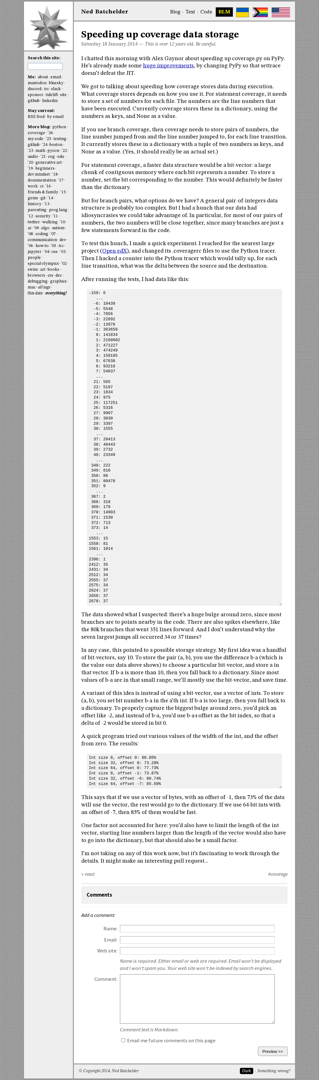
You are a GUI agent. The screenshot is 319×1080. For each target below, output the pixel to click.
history (34, 204)
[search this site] (45, 66)
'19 (30, 169)
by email (55, 117)
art (42, 270)
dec (58, 276)
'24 (44, 145)
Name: (110, 928)
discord (34, 89)
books (53, 270)
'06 (30, 246)
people (34, 258)
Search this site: (44, 58)
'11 (55, 216)
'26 (50, 133)
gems (33, 198)
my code (35, 139)
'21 (43, 157)
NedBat (104, 12)
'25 (48, 139)
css (50, 276)
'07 (53, 234)
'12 (30, 216)
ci (41, 186)
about (43, 77)
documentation (42, 180)
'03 (62, 252)
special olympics (43, 264)
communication (42, 240)
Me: (32, 77)
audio (33, 157)
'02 (64, 264)
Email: (110, 940)
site (63, 95)
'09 (36, 228)
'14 (50, 198)
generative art (49, 163)
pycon (53, 151)
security (43, 216)
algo (45, 228)
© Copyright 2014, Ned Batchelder (109, 1071)
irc (46, 89)
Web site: (107, 950)
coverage (36, 133)
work (33, 186)
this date (35, 293)
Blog (175, 12)
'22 (64, 151)
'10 (62, 222)
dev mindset (39, 174)
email (55, 77)
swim (33, 270)
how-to (42, 246)
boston (56, 145)
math (40, 151)
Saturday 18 (94, 44)
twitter (34, 222)
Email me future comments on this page (168, 1040)
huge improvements (168, 66)
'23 (30, 151)
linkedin (50, 101)
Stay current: (41, 111)
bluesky (56, 83)
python (59, 127)
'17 (61, 180)
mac (32, 287)
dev (63, 240)
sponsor (35, 95)
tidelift (52, 95)
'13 (46, 204)
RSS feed (36, 117)
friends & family (43, 192)
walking (50, 222)
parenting (37, 210)
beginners (45, 169)
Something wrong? (273, 1071)
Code (206, 12)
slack (56, 89)
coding (42, 234)
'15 (63, 192)
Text (190, 12)
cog (51, 157)
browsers (36, 276)
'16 (48, 186)
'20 (30, 163)
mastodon (37, 83)
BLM (224, 12)
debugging (38, 281)
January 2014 (122, 44)
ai (29, 228)
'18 (55, 174)
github (34, 101)
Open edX (114, 251)
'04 (46, 252)
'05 (53, 246)
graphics (58, 281)
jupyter (34, 252)
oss (54, 252)
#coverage (278, 874)
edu (60, 157)
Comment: (105, 979)
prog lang (58, 210)
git (42, 198)
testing (60, 139)
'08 (30, 234)
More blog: (39, 127)
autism (58, 228)
